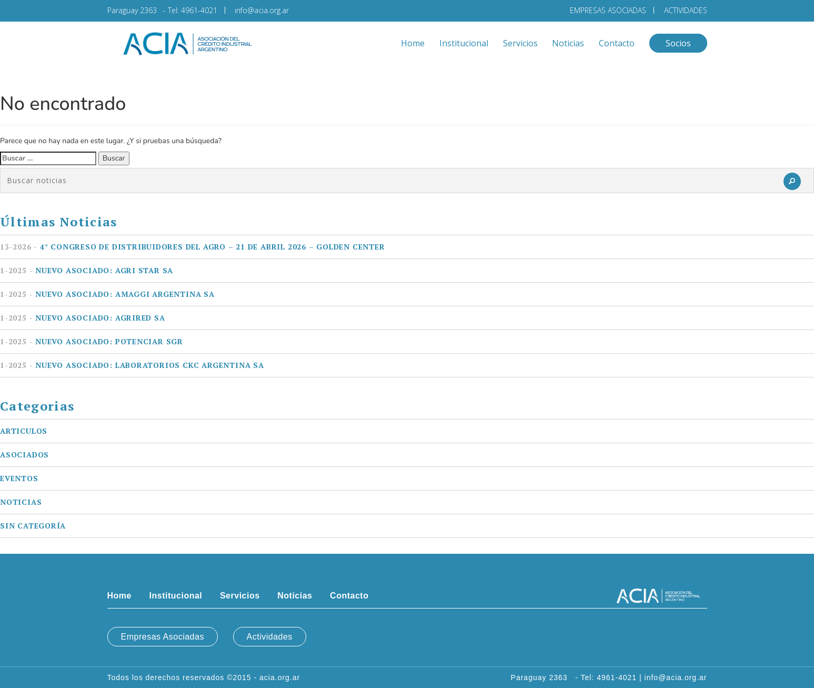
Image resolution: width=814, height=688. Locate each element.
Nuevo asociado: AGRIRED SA (82, 318)
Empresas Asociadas (162, 636)
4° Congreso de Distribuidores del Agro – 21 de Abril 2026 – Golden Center (192, 247)
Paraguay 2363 (134, 10)
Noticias (568, 43)
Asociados (24, 455)
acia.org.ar (279, 677)
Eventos (19, 478)
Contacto (617, 43)
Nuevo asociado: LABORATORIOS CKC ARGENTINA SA (132, 365)
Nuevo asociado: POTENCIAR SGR (91, 341)
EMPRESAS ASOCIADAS (608, 10)
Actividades (270, 636)
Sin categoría (33, 526)
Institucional (463, 43)
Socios (678, 43)
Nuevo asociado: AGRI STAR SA (86, 270)
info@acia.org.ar (262, 10)
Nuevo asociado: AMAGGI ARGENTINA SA (107, 294)
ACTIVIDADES (685, 10)
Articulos (23, 431)
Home (413, 43)
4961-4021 (199, 10)
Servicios (520, 43)
